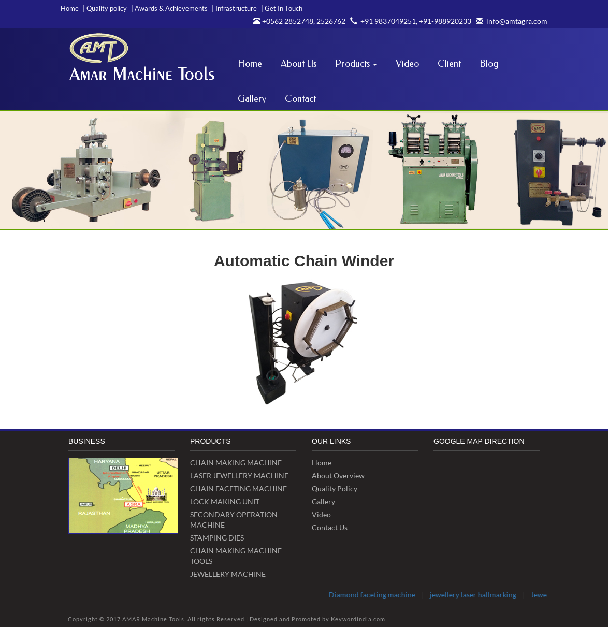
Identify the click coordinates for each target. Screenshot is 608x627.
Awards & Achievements (169, 8)
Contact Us (330, 527)
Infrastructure (234, 8)
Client (449, 63)
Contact (300, 99)
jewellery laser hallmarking (479, 594)
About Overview (338, 475)
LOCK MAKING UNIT (224, 501)
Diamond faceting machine (378, 594)
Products (356, 63)
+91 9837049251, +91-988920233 (409, 21)
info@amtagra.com (510, 21)
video (321, 514)
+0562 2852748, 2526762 (299, 21)
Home (70, 8)
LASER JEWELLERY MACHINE (239, 475)
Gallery (252, 99)
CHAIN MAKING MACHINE (236, 462)
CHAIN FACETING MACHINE (238, 488)
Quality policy (105, 8)
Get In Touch (281, 8)
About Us (298, 63)
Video (407, 63)
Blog (489, 63)
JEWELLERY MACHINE (228, 574)
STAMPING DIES (217, 537)
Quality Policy (334, 488)
